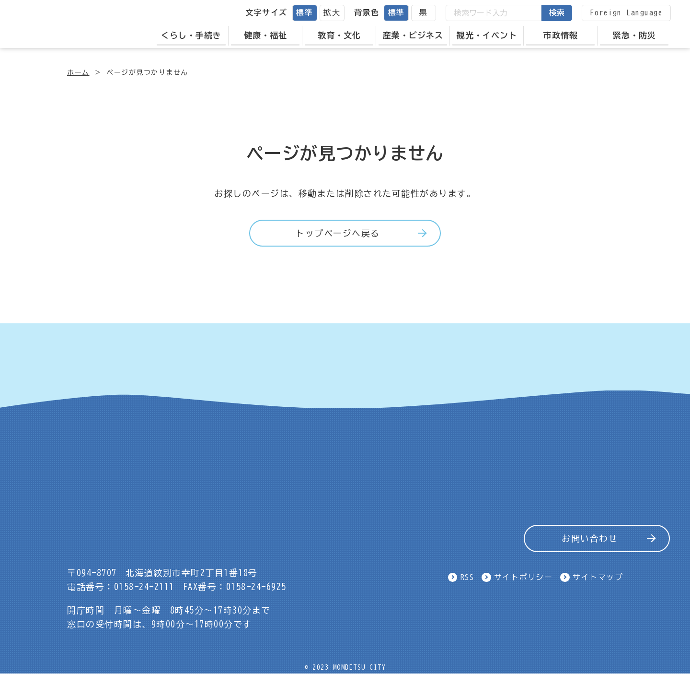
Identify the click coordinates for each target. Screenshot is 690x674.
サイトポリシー (523, 577)
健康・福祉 (265, 35)
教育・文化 (339, 35)
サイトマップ (598, 577)
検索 (556, 12)
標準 (304, 12)
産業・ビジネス (413, 35)
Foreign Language (626, 12)
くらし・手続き (191, 35)
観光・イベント (487, 35)
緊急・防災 (634, 35)
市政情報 (560, 35)
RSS (467, 577)
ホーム (78, 72)
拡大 (331, 12)
